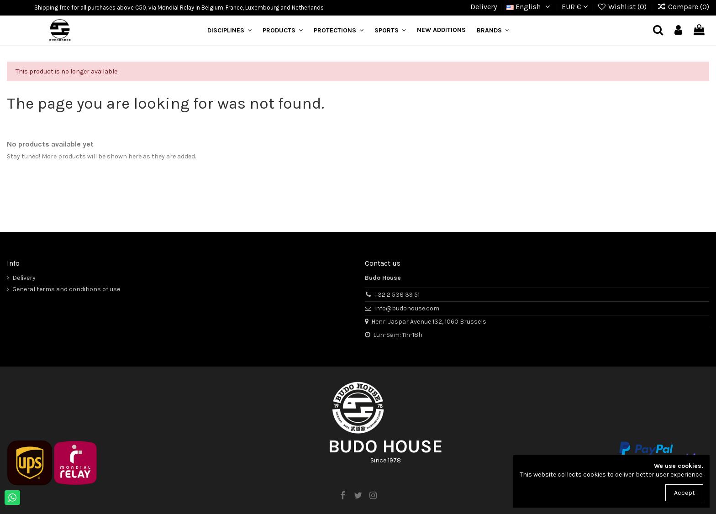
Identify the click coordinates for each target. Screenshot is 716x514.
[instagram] (373, 496)
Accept (684, 493)
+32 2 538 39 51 (397, 295)
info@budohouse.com (406, 308)
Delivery (483, 6)
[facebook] (342, 496)
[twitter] (358, 496)
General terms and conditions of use (66, 289)
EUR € (575, 6)
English (529, 6)
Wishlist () (623, 6)
